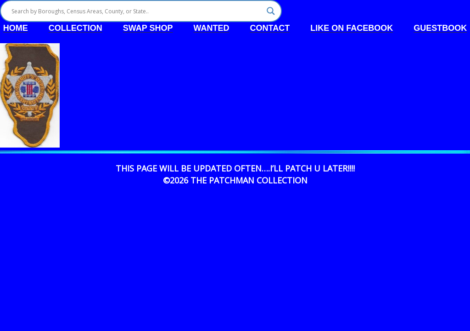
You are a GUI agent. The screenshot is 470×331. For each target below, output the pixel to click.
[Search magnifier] (270, 11)
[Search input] (136, 11)
